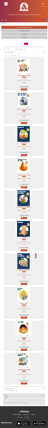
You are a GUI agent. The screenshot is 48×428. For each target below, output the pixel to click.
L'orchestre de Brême (24, 207)
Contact (33, 414)
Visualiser (7, 397)
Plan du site (26, 414)
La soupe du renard (24, 369)
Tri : (5, 49)
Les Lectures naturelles (26, 80)
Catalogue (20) (24, 30)
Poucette (24, 143)
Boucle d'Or (24, 303)
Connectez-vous (8, 402)
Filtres (26, 43)
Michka (24, 238)
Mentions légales (17, 414)
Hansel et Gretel (24, 270)
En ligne (24, 37)
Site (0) (24, 34)
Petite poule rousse (24, 175)
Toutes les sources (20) (24, 27)
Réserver (24, 89)
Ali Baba (24, 337)
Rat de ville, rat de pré (24, 109)
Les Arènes (24, 82)
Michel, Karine (24, 78)
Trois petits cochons (24, 75)
